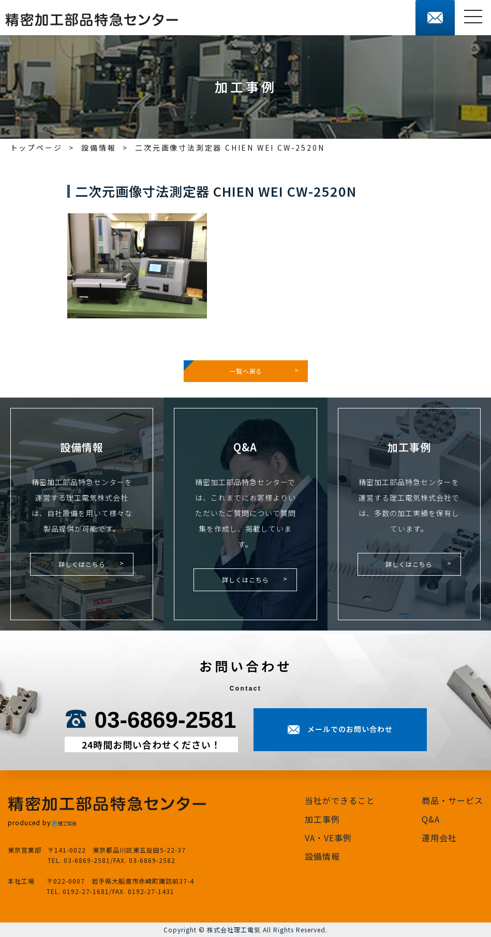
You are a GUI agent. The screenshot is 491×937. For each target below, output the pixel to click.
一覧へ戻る (245, 371)
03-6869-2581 (165, 720)
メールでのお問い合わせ (350, 729)
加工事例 (322, 819)
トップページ (36, 147)
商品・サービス (452, 800)
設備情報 (98, 147)
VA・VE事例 (328, 837)
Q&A (431, 819)
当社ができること (340, 800)
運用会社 (439, 837)
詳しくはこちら (82, 564)
